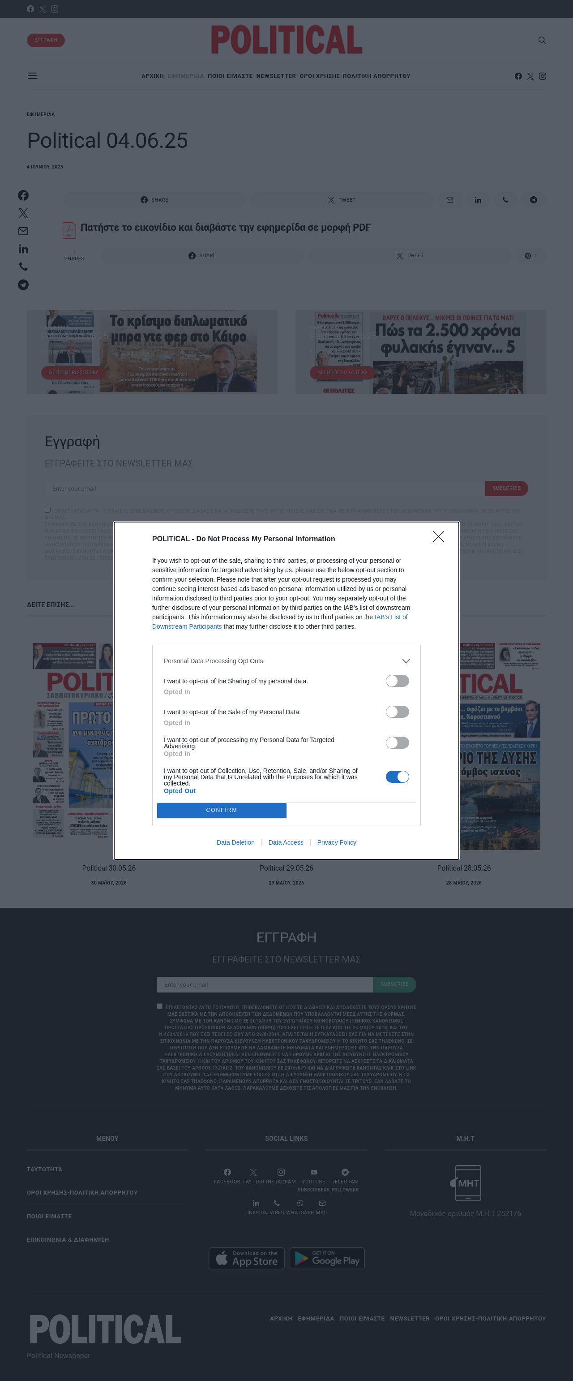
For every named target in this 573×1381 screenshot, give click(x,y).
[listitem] (286, 660)
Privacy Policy (336, 842)
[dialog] (286, 690)
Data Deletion (236, 842)
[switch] (397, 680)
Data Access (286, 842)
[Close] (441, 539)
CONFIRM (222, 810)
